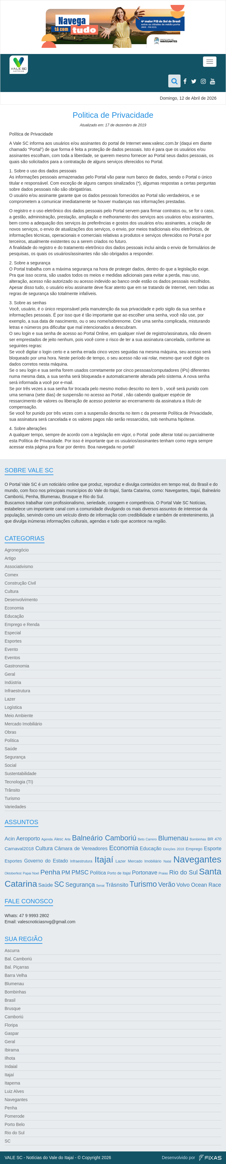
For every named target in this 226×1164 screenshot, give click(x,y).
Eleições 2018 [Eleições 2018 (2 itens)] (173, 849)
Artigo (10, 558)
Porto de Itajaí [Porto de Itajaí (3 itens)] (119, 873)
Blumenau (14, 983)
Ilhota (10, 1058)
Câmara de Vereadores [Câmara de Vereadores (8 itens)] (80, 848)
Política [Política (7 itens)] (98, 872)
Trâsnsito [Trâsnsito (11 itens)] (117, 885)
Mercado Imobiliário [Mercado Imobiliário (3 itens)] (145, 861)
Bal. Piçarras (17, 967)
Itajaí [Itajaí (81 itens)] (104, 859)
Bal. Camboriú (18, 958)
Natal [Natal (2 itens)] (167, 861)
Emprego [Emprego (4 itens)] (194, 849)
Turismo (12, 798)
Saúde (11, 748)
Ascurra (12, 950)
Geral (10, 674)
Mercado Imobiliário (23, 723)
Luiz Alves (14, 1091)
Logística (13, 707)
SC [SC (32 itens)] (59, 884)
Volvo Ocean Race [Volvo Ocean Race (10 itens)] (198, 885)
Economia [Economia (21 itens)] (123, 848)
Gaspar (12, 1033)
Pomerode (15, 1116)
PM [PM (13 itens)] (65, 872)
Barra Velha (16, 975)
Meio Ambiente (19, 715)
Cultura (11, 591)
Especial (13, 632)
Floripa (11, 1025)
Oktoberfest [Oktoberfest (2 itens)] (13, 873)
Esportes (13, 641)
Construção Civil (20, 583)
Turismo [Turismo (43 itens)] (143, 884)
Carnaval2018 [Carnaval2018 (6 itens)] (19, 848)
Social (10, 765)
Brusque (13, 1008)
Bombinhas (15, 991)
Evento (11, 649)
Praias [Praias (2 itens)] (163, 873)
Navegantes (16, 1099)
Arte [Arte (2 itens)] (67, 839)
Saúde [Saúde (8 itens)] (45, 885)
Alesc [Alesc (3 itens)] (58, 839)
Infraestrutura (17, 690)
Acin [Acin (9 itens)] (10, 839)
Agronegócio (17, 549)
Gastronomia (17, 665)
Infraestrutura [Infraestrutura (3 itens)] (81, 861)
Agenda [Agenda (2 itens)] (47, 839)
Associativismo (19, 566)
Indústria (13, 682)
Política (12, 740)
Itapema (12, 1083)
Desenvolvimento (21, 599)
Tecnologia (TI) (19, 781)
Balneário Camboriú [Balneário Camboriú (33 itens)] (104, 838)
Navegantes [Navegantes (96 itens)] (197, 859)
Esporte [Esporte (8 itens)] (212, 848)
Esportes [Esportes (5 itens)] (13, 861)
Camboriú (14, 1016)
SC (7, 1141)
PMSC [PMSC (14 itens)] (80, 872)
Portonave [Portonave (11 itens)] (144, 873)
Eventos (12, 657)
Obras (10, 732)
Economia (14, 607)
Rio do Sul (15, 1132)
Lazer (10, 699)
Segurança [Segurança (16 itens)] (80, 884)
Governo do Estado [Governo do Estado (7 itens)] (46, 860)
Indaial (11, 1066)
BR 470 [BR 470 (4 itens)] (214, 839)
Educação (14, 616)
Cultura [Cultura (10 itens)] (44, 848)
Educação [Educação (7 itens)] (150, 848)
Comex (11, 574)
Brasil (10, 1000)
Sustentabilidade (21, 773)
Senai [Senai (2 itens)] (100, 885)
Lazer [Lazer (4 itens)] (120, 861)
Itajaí (9, 1074)
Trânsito (12, 790)
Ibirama (12, 1049)
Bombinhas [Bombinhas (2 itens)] (198, 839)
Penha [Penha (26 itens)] (50, 872)
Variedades (15, 806)
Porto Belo (15, 1124)
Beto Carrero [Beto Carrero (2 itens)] (147, 839)
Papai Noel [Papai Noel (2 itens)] (31, 873)
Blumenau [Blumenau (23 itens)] (173, 838)
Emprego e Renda (22, 624)
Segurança (15, 757)
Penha (11, 1107)
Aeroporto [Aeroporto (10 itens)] (28, 839)
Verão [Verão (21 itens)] (166, 884)
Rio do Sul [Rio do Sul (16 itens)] (183, 872)
